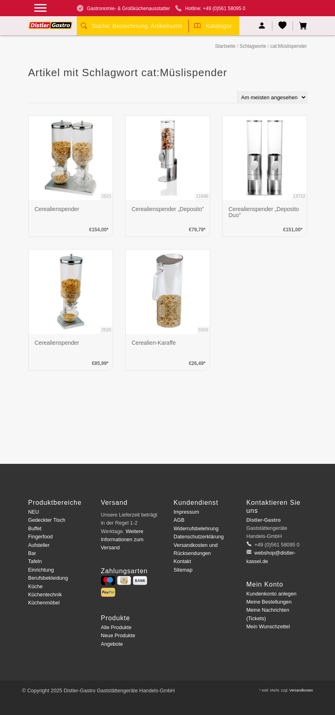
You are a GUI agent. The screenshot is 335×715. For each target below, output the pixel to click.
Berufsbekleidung (48, 578)
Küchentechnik (45, 594)
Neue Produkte (118, 635)
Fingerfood (40, 537)
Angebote (112, 644)
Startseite (225, 46)
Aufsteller (39, 545)
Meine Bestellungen (269, 602)
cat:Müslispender (288, 46)
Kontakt (182, 561)
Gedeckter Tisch (46, 520)
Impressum (186, 512)
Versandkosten (301, 690)
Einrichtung (41, 570)
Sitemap (183, 570)
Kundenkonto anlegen (272, 594)
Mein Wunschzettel (268, 626)
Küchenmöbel (44, 603)
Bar (32, 553)
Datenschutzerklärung (199, 537)
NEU (33, 512)
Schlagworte (253, 46)
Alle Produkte (116, 627)
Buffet (35, 528)
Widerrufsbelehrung (196, 528)
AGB (179, 520)
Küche (35, 586)
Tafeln (35, 561)
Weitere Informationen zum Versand (122, 539)
